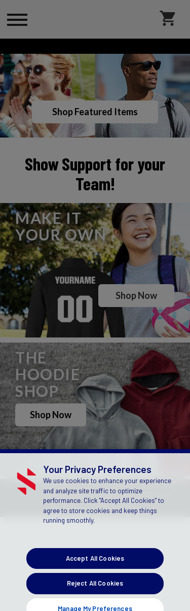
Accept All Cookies (95, 579)
